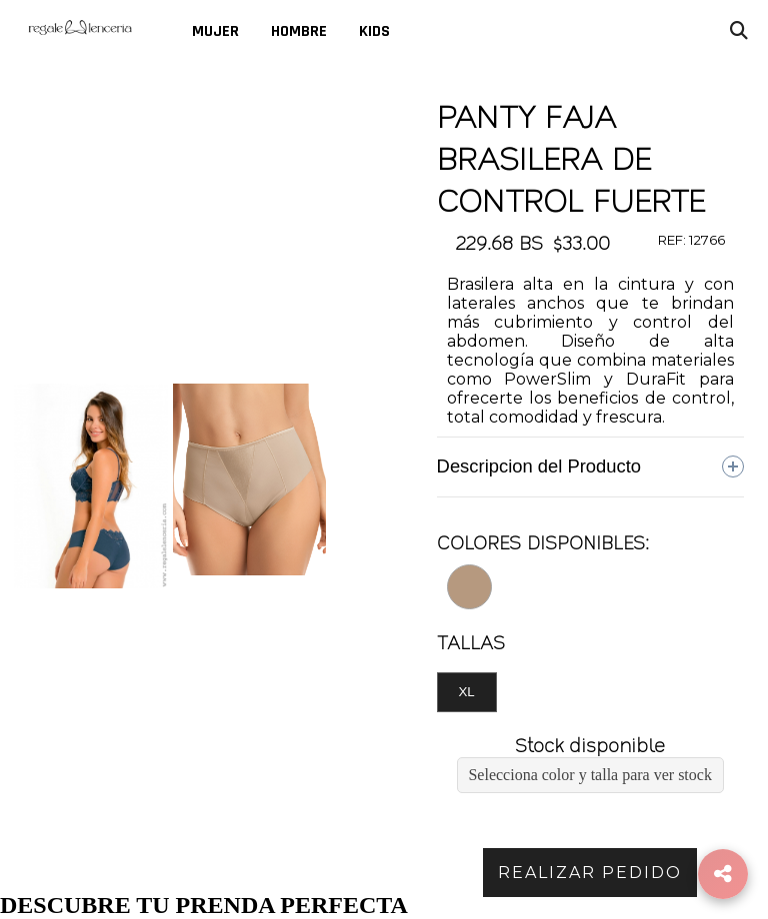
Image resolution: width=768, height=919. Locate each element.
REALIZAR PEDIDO (590, 872)
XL (466, 691)
